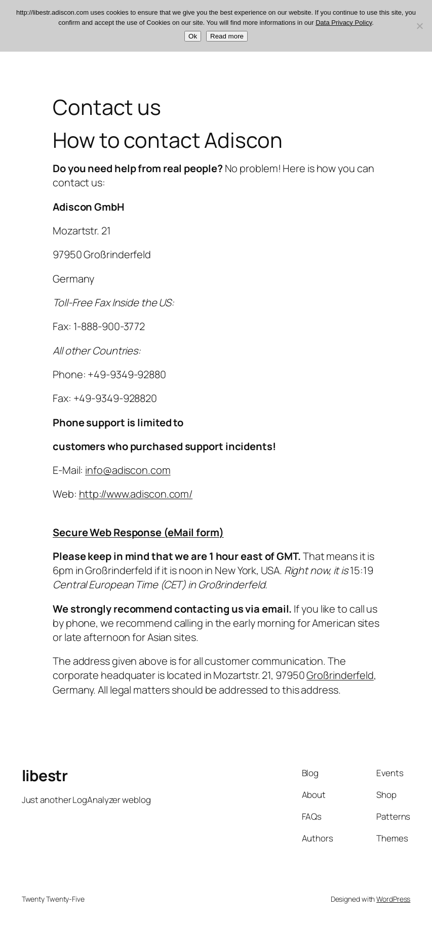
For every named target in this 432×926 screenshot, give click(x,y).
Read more (227, 36)
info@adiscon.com (127, 470)
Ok (192, 36)
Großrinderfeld (340, 675)
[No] (419, 26)
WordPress (393, 899)
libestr (45, 775)
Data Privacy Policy (344, 22)
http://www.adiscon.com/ (136, 494)
